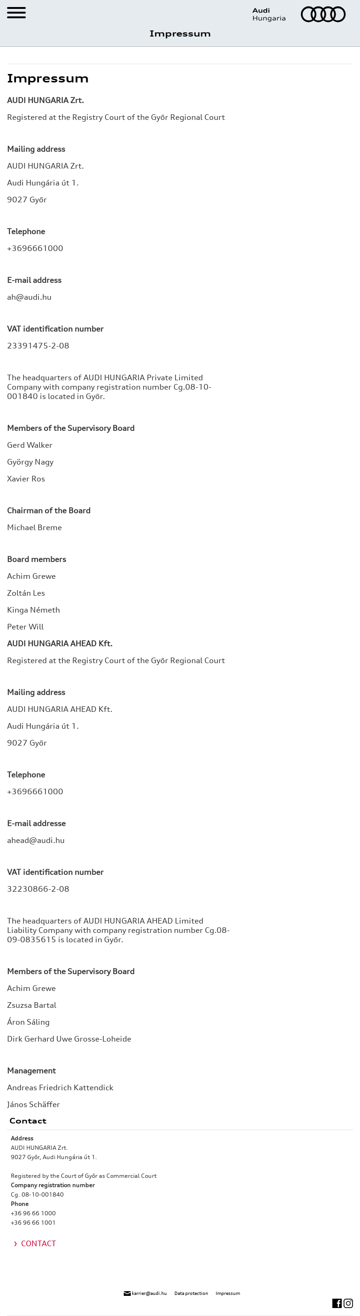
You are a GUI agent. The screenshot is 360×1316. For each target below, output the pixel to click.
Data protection (191, 1293)
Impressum (228, 1293)
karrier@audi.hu (145, 1293)
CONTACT (38, 1243)
